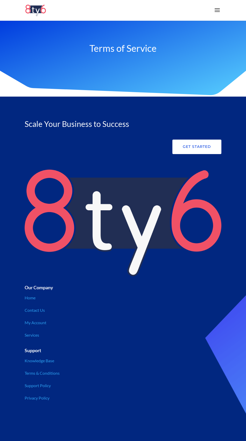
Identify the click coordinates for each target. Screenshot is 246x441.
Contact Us (35, 310)
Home (30, 297)
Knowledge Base (39, 360)
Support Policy (38, 385)
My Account (35, 322)
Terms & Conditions (42, 373)
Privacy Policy (37, 397)
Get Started (197, 146)
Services (32, 334)
